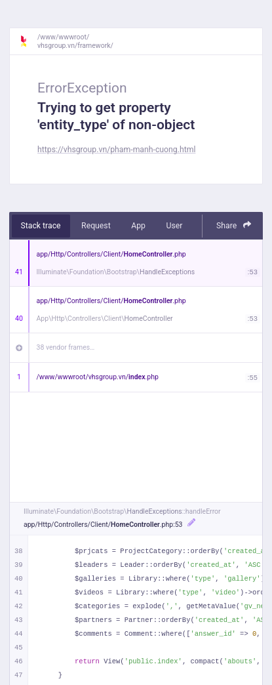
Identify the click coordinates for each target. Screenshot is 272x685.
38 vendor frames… (66, 347)
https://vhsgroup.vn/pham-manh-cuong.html (116, 149)
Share (234, 225)
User (174, 225)
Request (96, 225)
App (138, 225)
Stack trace (41, 225)
